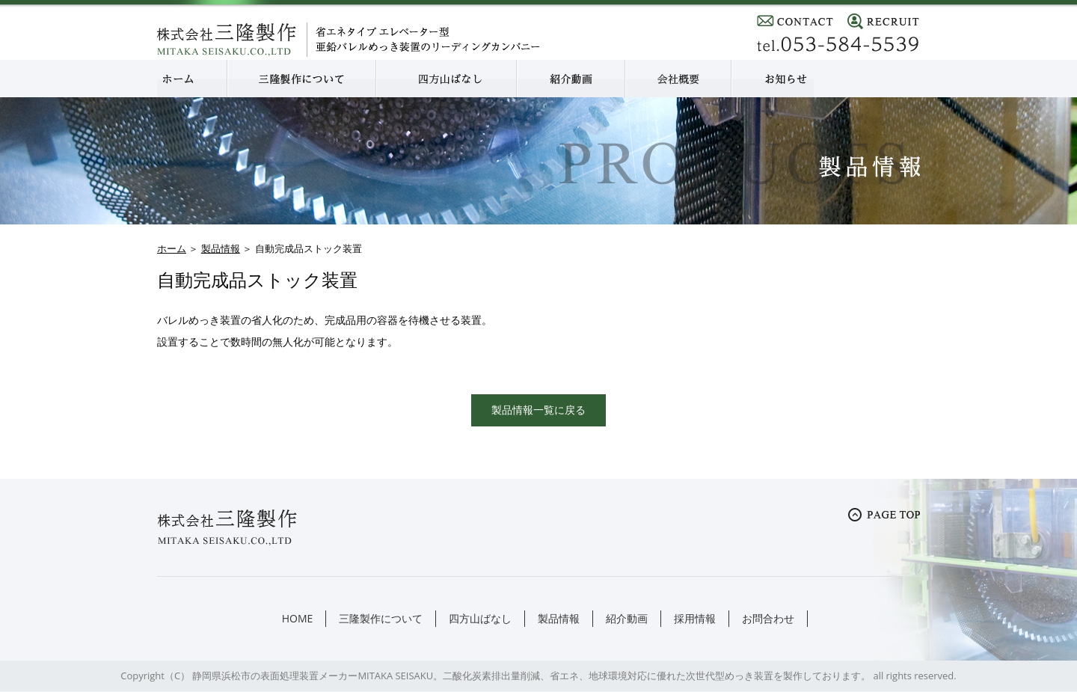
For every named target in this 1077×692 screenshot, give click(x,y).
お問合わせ (768, 618)
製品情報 (220, 248)
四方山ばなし (480, 618)
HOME (297, 618)
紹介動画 (627, 618)
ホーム (171, 248)
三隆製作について (381, 618)
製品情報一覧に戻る (538, 409)
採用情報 (695, 618)
